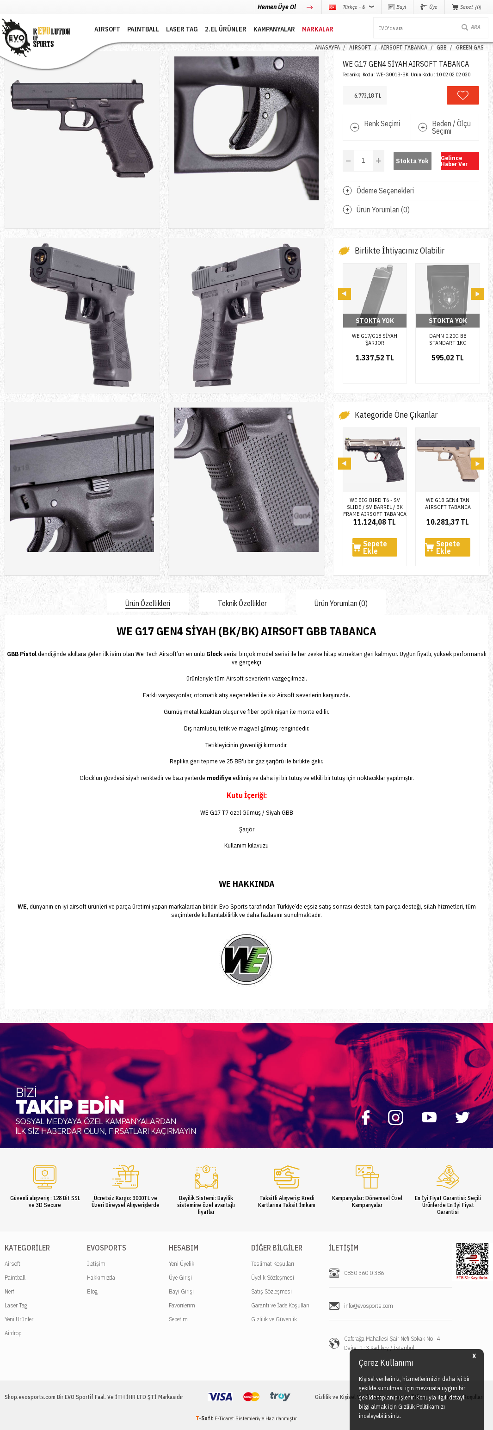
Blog (92, 1291)
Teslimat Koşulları (272, 1264)
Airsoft (12, 1264)
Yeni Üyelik (181, 1264)
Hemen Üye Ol (277, 7)
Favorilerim (182, 1305)
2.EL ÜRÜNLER (225, 29)
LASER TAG (182, 29)
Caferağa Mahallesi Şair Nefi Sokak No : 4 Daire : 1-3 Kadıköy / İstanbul (392, 1343)
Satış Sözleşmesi (271, 1291)
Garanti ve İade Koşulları (280, 1305)
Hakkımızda (101, 1277)
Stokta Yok (412, 161)
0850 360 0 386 (364, 1273)
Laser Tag (16, 1305)
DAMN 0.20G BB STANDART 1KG (448, 339)
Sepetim (178, 1319)
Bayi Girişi (181, 1291)
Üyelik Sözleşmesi (272, 1277)
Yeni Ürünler (19, 1319)
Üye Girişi (180, 1277)
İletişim (96, 1264)
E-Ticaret (224, 1418)
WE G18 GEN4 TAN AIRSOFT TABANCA (448, 503)
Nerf (9, 1291)
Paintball (15, 1277)
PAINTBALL (143, 29)
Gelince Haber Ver (454, 161)
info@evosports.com (368, 1306)
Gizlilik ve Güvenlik (274, 1319)
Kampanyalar (274, 29)
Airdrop (13, 1333)
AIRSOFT (107, 29)
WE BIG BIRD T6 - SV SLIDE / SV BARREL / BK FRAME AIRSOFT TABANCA (375, 503)
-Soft (205, 1418)
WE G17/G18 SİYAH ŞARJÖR (374, 339)
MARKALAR (317, 29)
